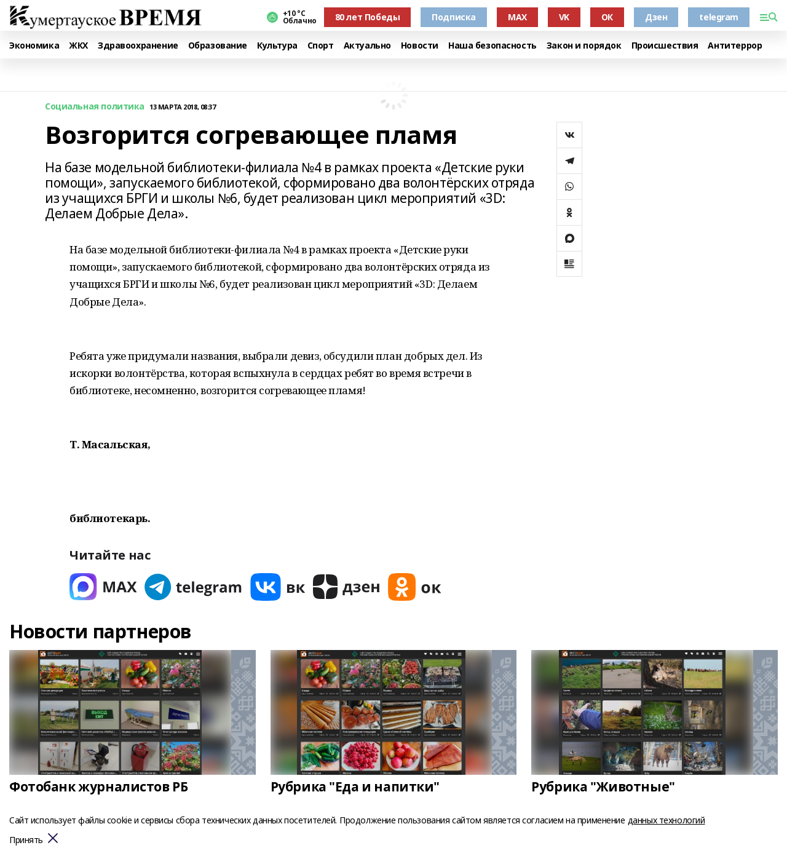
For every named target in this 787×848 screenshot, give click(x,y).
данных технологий (666, 820)
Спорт (320, 46)
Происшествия (664, 46)
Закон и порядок (584, 46)
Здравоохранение (138, 46)
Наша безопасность (492, 46)
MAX (517, 17)
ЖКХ (78, 46)
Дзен (656, 17)
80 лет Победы (367, 17)
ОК (607, 17)
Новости (419, 46)
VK (564, 17)
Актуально (367, 46)
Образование (217, 46)
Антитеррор (735, 46)
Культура (277, 46)
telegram (718, 17)
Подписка (454, 17)
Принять (26, 840)
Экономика (34, 46)
